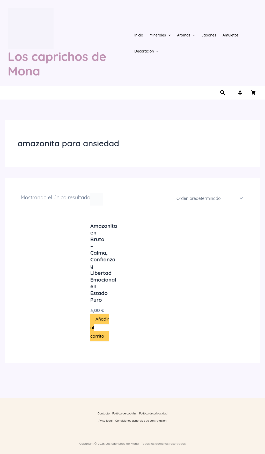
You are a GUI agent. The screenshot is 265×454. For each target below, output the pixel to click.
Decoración (146, 51)
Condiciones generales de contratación (140, 420)
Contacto (104, 413)
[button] (168, 35)
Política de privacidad (153, 413)
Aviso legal (106, 420)
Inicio (138, 35)
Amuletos (230, 35)
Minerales (160, 35)
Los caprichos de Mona (57, 64)
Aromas (186, 35)
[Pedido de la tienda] (208, 198)
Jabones (209, 35)
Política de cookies (124, 413)
